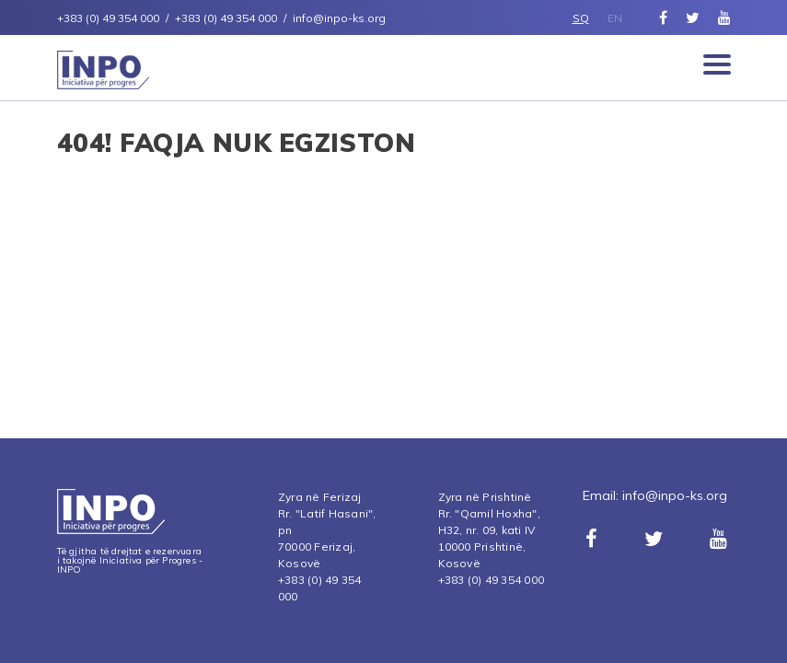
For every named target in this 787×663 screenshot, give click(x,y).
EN (615, 18)
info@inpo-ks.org (674, 495)
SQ (581, 18)
